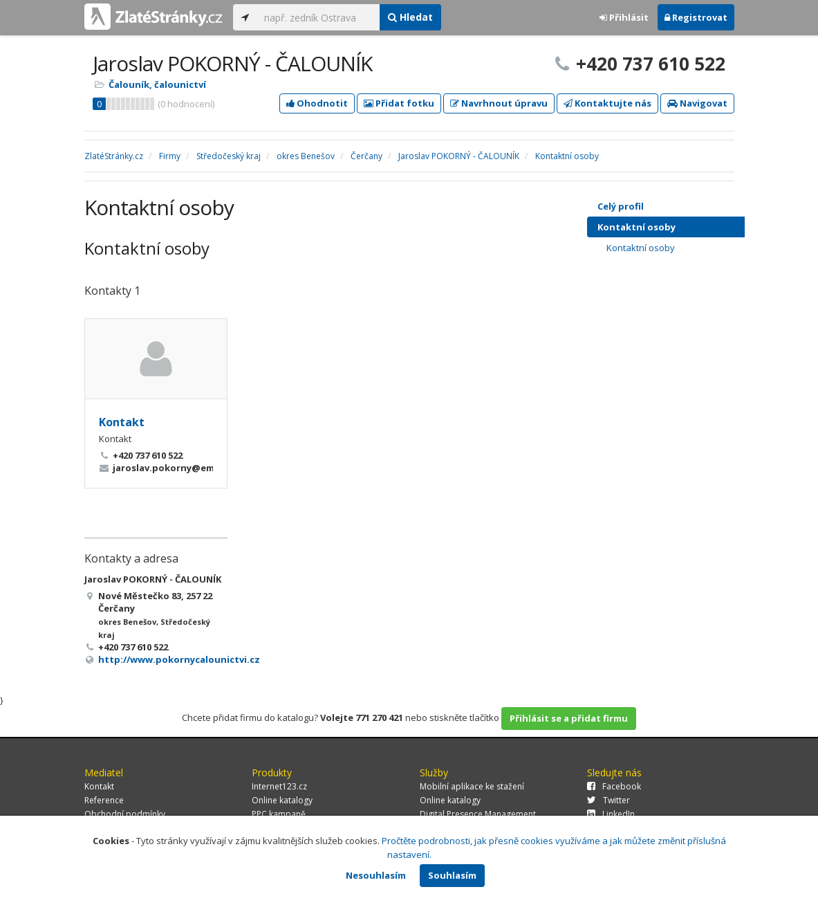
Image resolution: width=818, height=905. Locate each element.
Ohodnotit (317, 103)
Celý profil (620, 206)
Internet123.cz (279, 786)
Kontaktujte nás (607, 103)
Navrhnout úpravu (499, 103)
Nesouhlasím (376, 875)
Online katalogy (282, 800)
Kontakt (122, 422)
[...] (318, 17)
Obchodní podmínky (124, 814)
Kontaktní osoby (678, 227)
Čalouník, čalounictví (157, 84)
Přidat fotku (399, 103)
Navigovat (697, 103)
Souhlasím (452, 875)
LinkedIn (611, 814)
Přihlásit (624, 17)
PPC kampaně (279, 814)
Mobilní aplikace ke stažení (472, 786)
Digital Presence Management (478, 814)
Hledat (410, 17)
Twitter (608, 800)
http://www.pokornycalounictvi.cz (179, 659)
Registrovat (695, 17)
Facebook (614, 786)
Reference (104, 800)
